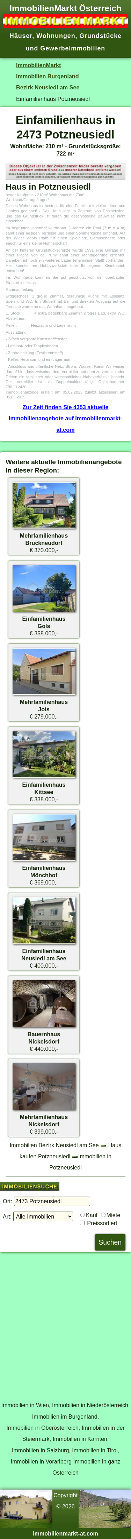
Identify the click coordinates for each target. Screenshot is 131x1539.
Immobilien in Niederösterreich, (91, 1405)
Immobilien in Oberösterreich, (43, 1428)
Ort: (7, 1201)
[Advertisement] (65, 1323)
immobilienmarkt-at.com (65, 1533)
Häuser (20, 35)
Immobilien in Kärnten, (81, 1439)
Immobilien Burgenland (47, 76)
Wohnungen (55, 35)
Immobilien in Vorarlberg (41, 1461)
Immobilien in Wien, (25, 1405)
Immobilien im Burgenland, (65, 1416)
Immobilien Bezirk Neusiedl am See (54, 1145)
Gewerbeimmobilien (72, 48)
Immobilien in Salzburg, (41, 1450)
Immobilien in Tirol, (95, 1450)
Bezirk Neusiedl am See (47, 87)
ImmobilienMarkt (38, 65)
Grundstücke (100, 35)
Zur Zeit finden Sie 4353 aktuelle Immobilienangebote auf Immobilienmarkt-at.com (65, 418)
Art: (7, 1216)
